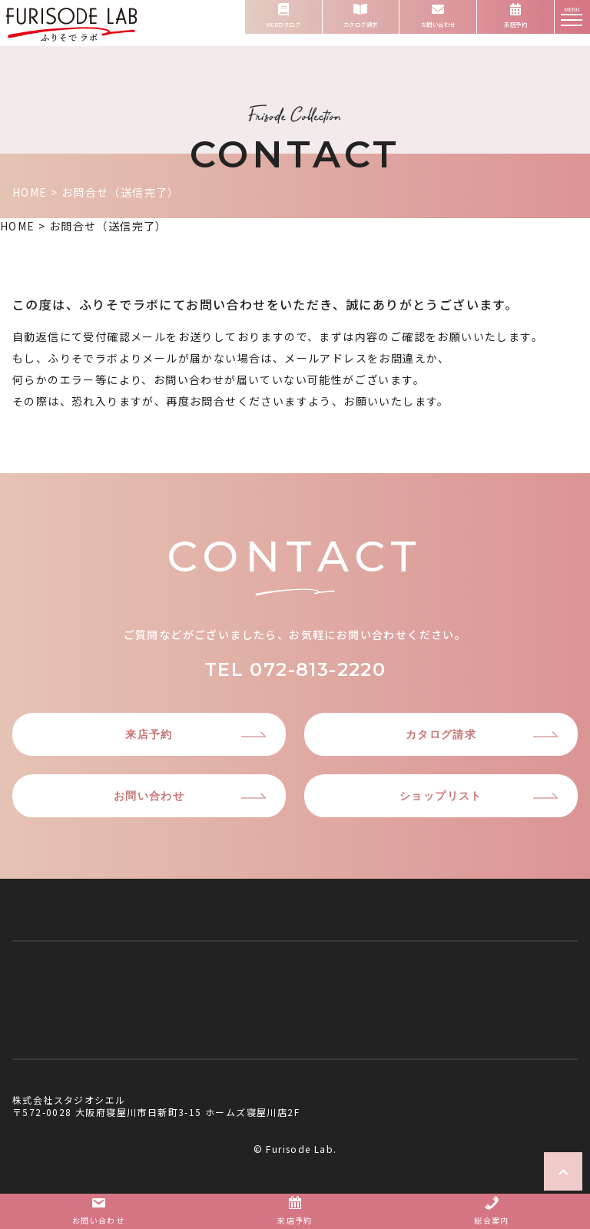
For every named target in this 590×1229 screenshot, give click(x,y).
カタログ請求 (441, 734)
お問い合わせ (149, 796)
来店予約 (149, 734)
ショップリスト (440, 796)
